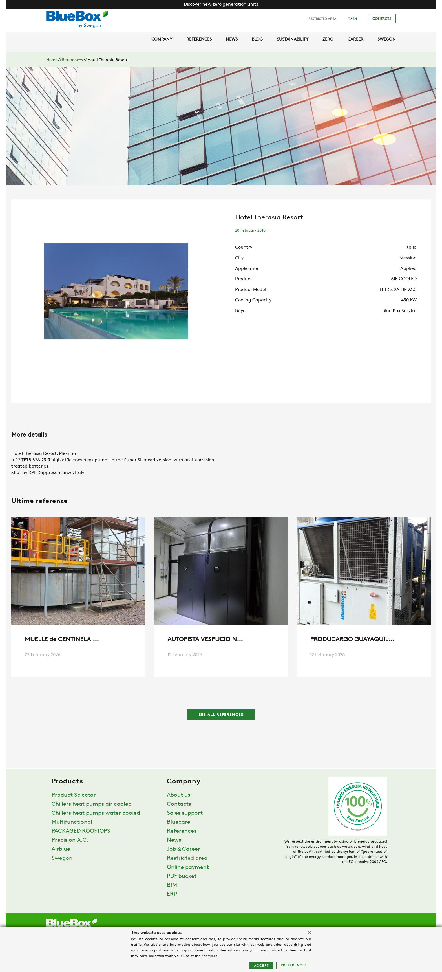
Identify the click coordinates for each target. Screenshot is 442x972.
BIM (172, 885)
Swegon (386, 40)
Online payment (188, 867)
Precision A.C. (70, 840)
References (199, 40)
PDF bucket (181, 876)
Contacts (381, 19)
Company (161, 40)
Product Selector (74, 795)
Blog (257, 40)
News (232, 40)
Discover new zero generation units (221, 4)
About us (178, 795)
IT (348, 19)
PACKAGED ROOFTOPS (81, 831)
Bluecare (178, 822)
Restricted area (322, 19)
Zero (327, 40)
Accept (261, 965)
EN (355, 19)
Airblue (61, 849)
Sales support (185, 813)
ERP (172, 894)
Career (355, 40)
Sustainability (292, 40)
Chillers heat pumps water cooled (96, 813)
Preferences (294, 965)
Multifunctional (72, 822)
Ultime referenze (39, 501)
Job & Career (183, 849)
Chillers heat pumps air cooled (92, 804)
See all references (221, 715)
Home (52, 60)
